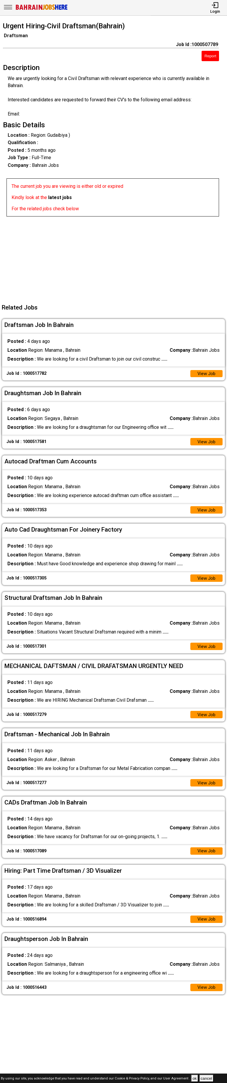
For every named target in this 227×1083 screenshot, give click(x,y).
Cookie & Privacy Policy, (132, 1079)
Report (210, 56)
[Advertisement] (115, 257)
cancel (206, 1078)
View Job (205, 374)
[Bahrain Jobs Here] (41, 9)
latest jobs (60, 197)
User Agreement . (176, 1079)
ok (194, 1078)
